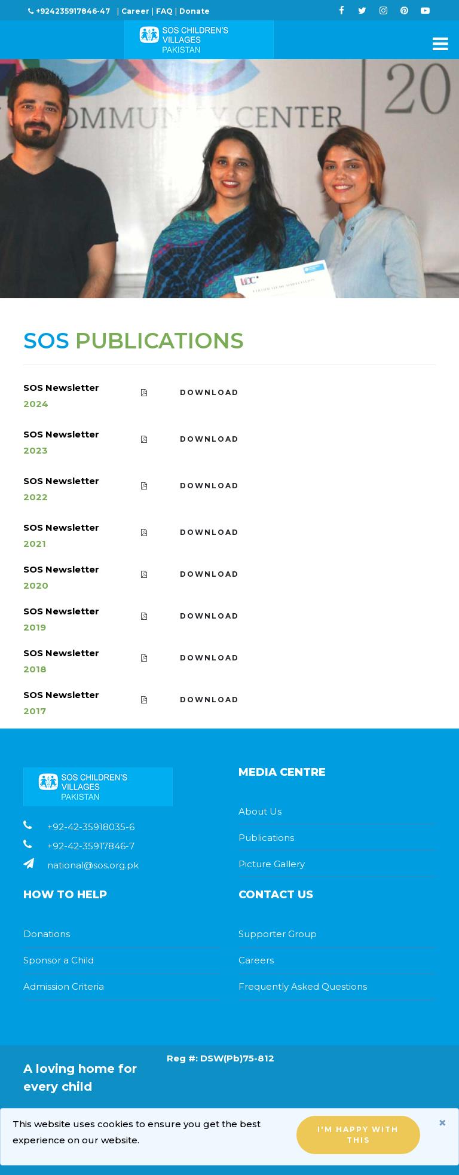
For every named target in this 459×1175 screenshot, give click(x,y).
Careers (256, 960)
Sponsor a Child (58, 960)
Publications (266, 837)
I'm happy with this (358, 1135)
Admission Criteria (63, 986)
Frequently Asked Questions (302, 986)
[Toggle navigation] (437, 43)
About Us (259, 811)
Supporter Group (277, 934)
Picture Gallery (271, 864)
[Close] (442, 1123)
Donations (46, 934)
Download (190, 392)
